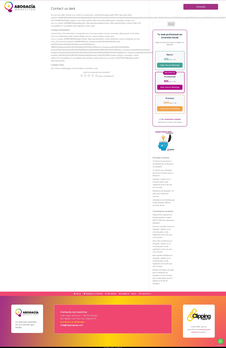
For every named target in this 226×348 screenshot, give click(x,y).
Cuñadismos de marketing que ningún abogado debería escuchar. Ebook (164, 203)
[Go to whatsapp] (220, 341)
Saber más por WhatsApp (169, 65)
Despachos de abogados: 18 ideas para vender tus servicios (163, 193)
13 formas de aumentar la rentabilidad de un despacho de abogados (163, 164)
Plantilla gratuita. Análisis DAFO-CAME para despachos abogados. (163, 220)
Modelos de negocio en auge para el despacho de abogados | (163, 272)
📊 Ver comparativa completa (170, 119)
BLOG (134, 294)
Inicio (102, 6)
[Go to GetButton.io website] (220, 345)
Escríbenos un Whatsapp (72, 322)
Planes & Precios (130, 6)
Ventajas (112, 6)
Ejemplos (158, 6)
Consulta (200, 6)
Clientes (146, 6)
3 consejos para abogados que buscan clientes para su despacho (163, 173)
